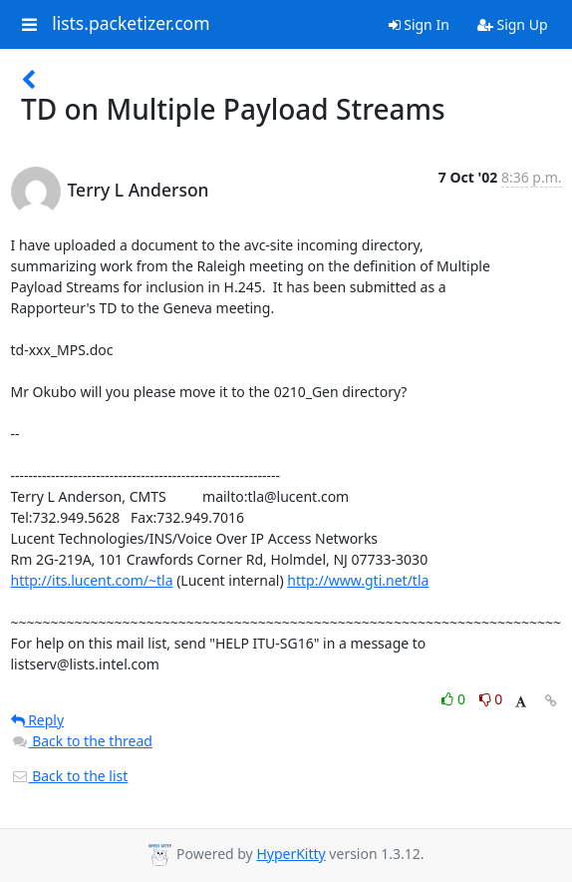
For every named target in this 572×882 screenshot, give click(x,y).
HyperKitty (290, 853)
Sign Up (512, 24)
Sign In (419, 24)
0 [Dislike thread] (491, 698)
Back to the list (70, 775)
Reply (38, 719)
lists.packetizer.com (130, 24)
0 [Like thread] (454, 698)
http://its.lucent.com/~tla (92, 580)
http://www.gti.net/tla (358, 580)
